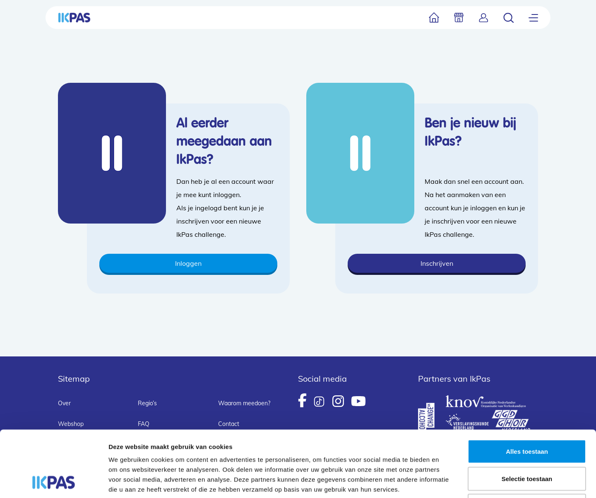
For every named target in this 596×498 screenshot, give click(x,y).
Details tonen (447, 481)
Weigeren (527, 443)
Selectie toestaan (527, 416)
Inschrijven (437, 263)
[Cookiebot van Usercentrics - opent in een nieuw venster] (53, 482)
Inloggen (188, 263)
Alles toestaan (527, 389)
